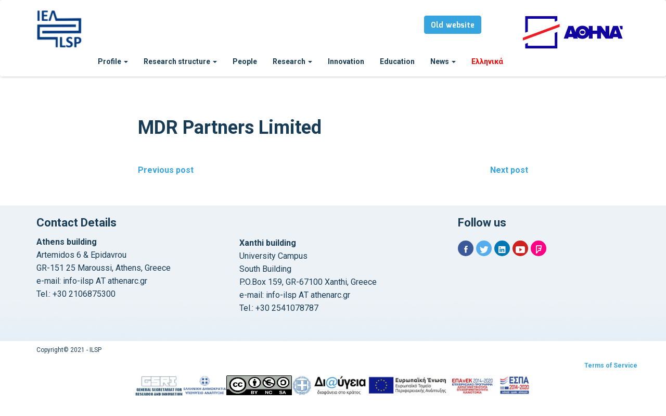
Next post (509, 170)
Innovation (346, 61)
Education (397, 61)
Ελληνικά (487, 61)
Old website (453, 25)
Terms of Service (610, 365)
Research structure (180, 61)
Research (292, 61)
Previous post (166, 170)
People (245, 61)
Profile (113, 61)
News (443, 61)
